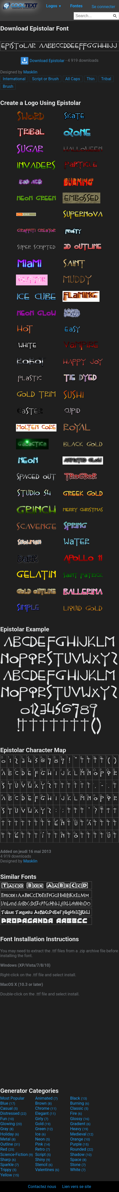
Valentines (47, 1169)
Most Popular (12, 1098)
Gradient (80, 1123)
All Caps (72, 78)
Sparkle (9, 1164)
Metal (8, 1139)
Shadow (81, 1154)
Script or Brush (45, 78)
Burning (79, 1103)
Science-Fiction (16, 1154)
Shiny (42, 1159)
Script (43, 1154)
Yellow (9, 1175)
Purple (79, 1144)
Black (78, 1098)
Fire (76, 1113)
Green (44, 1128)
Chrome (45, 1108)
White (78, 1169)
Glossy (79, 1118)
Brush (8, 86)
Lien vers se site (76, 1186)
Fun (7, 1118)
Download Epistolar (43, 60)
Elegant (45, 1113)
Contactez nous (42, 1186)
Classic (79, 1108)
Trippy (8, 1169)
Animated (46, 1098)
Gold (43, 1123)
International (14, 78)
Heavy (79, 1128)
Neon (42, 1139)
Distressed (13, 1113)
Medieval (81, 1134)
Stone (78, 1164)
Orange (80, 1139)
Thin (90, 78)
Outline (10, 1144)
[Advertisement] (59, 1041)
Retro (42, 1149)
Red (7, 1149)
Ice (40, 1134)
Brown (43, 1103)
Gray (6, 1128)
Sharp (8, 1159)
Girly (41, 1118)
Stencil (43, 1164)
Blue (7, 1103)
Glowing (11, 1123)
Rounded (81, 1149)
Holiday (9, 1134)
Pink (42, 1144)
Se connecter (103, 6)
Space (78, 1159)
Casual (9, 1108)
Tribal (106, 78)
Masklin (30, 72)
